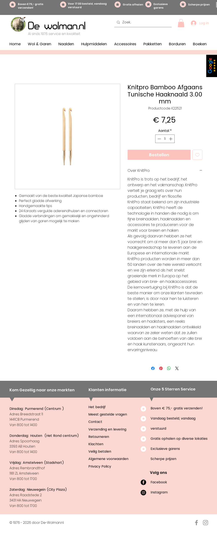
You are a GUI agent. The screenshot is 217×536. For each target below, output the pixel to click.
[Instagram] (143, 492)
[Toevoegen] (197, 155)
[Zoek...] (142, 22)
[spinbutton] (165, 139)
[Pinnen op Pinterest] (160, 368)
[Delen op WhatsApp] (168, 368)
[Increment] (171, 139)
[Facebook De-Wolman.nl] (196, 522)
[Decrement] (159, 139)
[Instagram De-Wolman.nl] (205, 522)
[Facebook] (143, 482)
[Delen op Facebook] (152, 368)
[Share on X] (176, 368)
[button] (181, 23)
